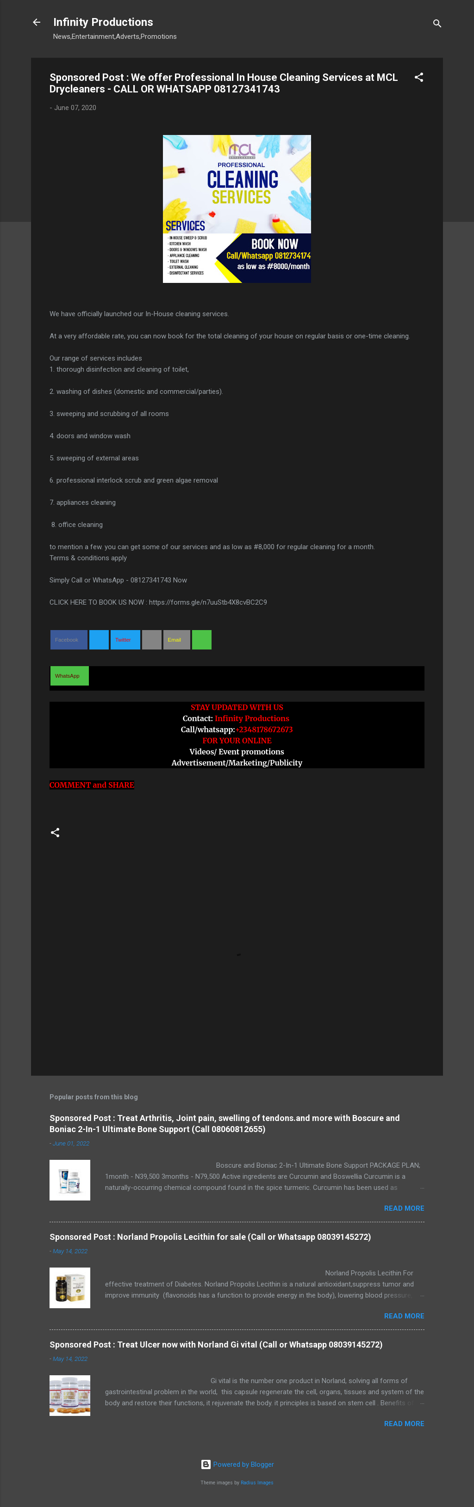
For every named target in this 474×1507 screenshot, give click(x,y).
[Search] (437, 25)
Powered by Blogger (237, 1464)
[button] (418, 79)
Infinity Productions (103, 22)
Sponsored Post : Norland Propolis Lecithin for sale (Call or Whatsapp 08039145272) (210, 1237)
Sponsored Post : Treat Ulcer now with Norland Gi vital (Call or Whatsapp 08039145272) (216, 1344)
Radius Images (257, 1483)
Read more (404, 1208)
